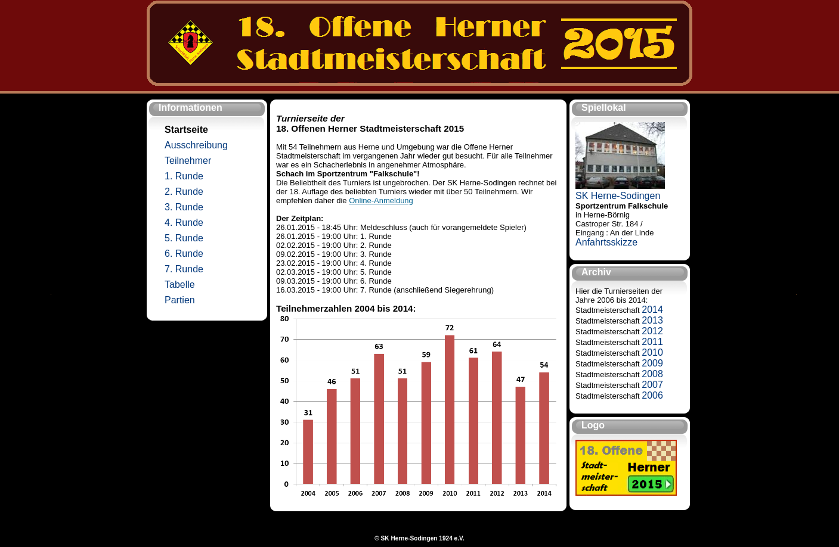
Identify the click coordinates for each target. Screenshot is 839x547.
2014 (652, 309)
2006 (652, 395)
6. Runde (184, 253)
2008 (652, 374)
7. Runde (184, 269)
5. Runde (184, 238)
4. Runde (184, 222)
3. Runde (184, 207)
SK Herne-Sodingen (617, 196)
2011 (652, 342)
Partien (180, 300)
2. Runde (184, 192)
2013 (652, 320)
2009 (652, 363)
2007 (652, 385)
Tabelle (180, 284)
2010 (652, 352)
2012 (652, 331)
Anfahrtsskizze (606, 242)
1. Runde (184, 176)
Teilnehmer (188, 161)
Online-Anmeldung (381, 200)
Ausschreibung (196, 145)
